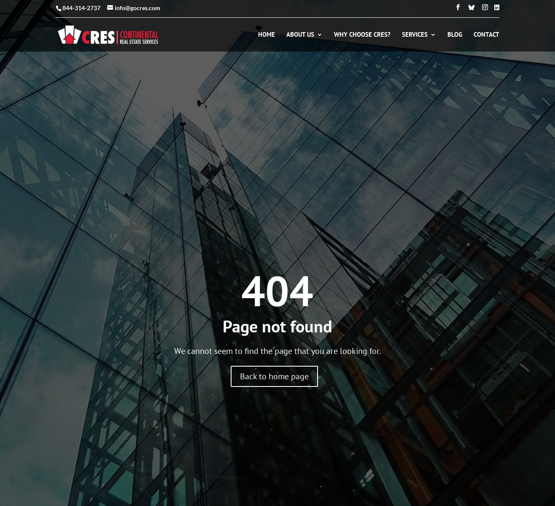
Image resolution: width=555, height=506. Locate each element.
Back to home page (274, 376)
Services (415, 35)
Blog (454, 35)
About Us (300, 35)
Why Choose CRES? (362, 35)
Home (266, 35)
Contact (486, 35)
